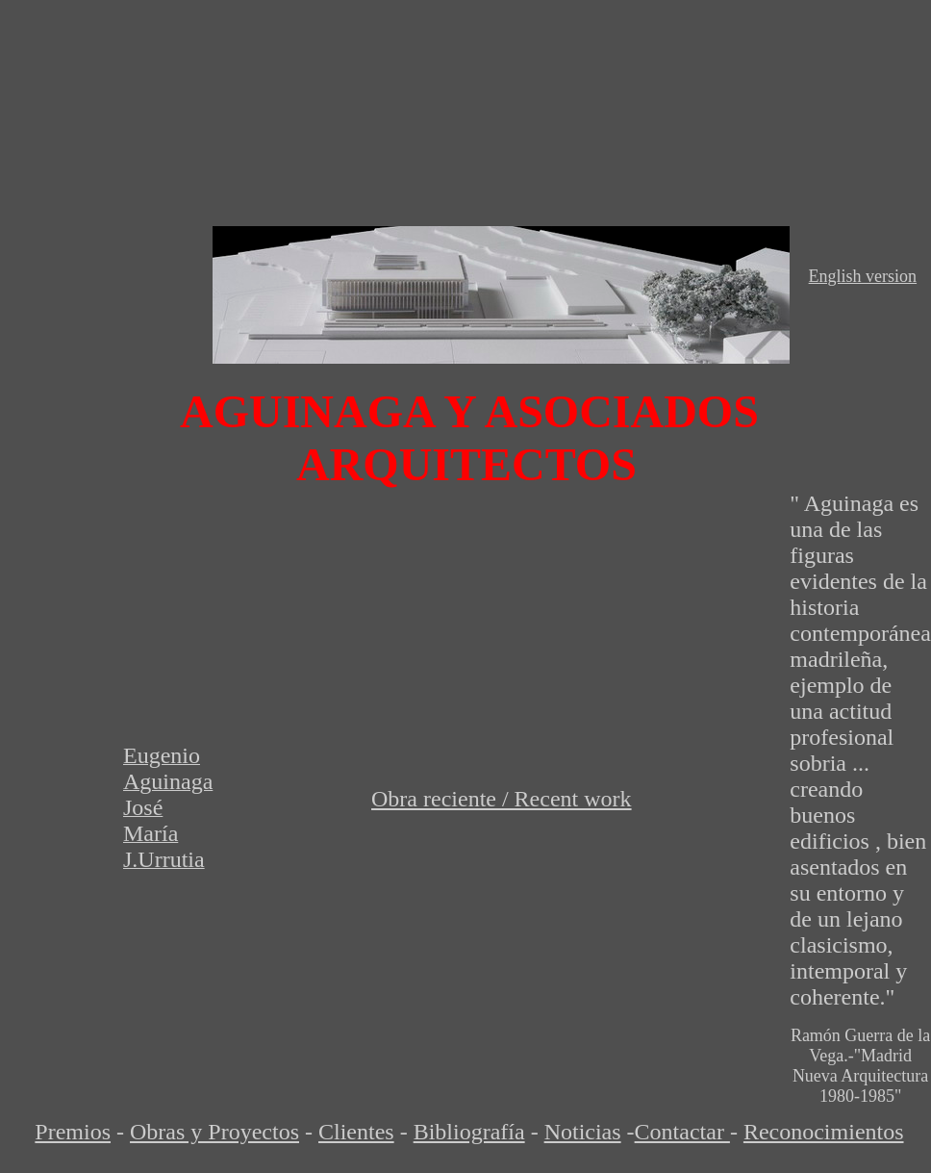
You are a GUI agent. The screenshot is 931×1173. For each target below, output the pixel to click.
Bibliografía (469, 1131)
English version (863, 276)
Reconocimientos (823, 1131)
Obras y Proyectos (214, 1131)
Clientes (356, 1131)
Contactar (682, 1131)
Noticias (582, 1131)
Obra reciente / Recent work (501, 798)
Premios (73, 1131)
